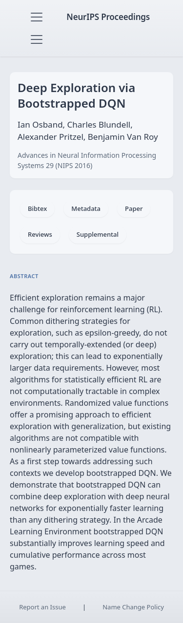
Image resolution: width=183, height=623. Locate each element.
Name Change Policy (133, 607)
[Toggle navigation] (36, 17)
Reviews (40, 234)
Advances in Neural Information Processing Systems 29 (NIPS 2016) (87, 160)
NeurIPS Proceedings (108, 16)
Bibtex (37, 208)
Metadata (86, 208)
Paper (133, 208)
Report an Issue (42, 607)
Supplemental (98, 234)
